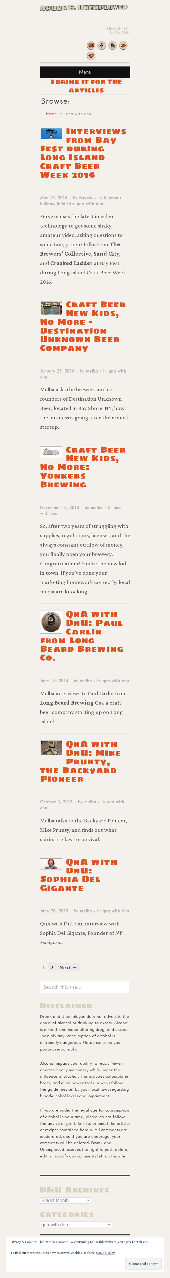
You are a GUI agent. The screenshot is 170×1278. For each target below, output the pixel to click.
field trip (65, 203)
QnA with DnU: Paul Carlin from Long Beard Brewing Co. (82, 635)
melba (92, 371)
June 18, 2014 (54, 680)
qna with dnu (90, 203)
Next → (68, 967)
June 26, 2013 (54, 911)
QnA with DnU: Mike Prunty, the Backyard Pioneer (81, 761)
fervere (86, 198)
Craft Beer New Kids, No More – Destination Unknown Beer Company (83, 326)
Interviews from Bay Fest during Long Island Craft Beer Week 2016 (83, 153)
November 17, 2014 (59, 507)
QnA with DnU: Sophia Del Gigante (79, 874)
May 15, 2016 (53, 198)
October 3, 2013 (56, 802)
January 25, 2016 (57, 371)
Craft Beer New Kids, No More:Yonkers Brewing (83, 466)
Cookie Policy (105, 1253)
